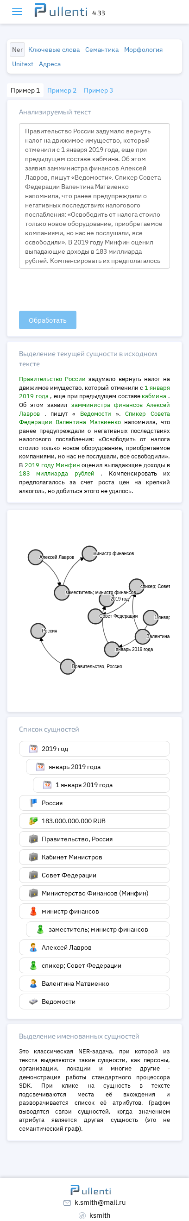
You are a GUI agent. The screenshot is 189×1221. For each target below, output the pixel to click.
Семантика (102, 49)
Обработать (48, 320)
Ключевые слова (54, 49)
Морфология (143, 49)
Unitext (22, 64)
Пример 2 (61, 90)
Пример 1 (25, 90)
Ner (17, 49)
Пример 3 (98, 90)
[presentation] (89, 290)
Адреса (50, 64)
